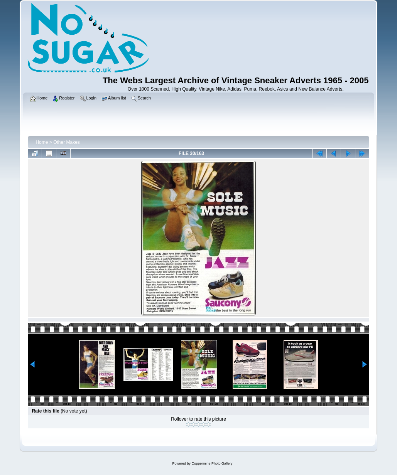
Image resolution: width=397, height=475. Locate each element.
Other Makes (66, 142)
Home (41, 142)
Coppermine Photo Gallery (211, 463)
